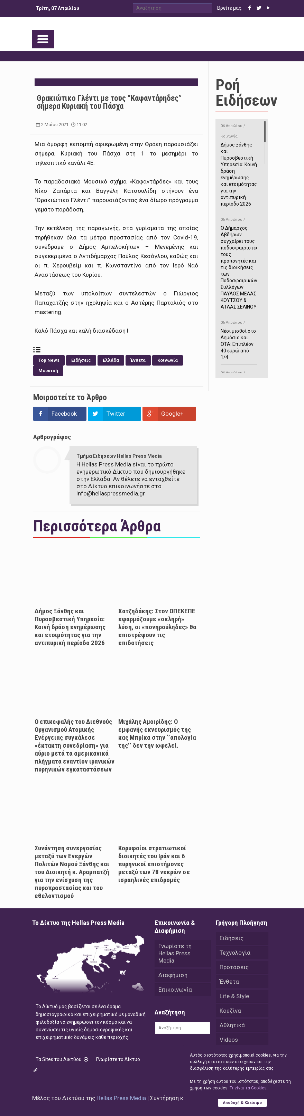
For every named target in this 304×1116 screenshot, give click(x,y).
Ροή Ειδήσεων (246, 93)
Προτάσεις (234, 967)
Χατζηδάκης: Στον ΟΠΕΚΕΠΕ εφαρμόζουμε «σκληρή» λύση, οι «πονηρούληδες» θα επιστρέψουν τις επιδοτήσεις (157, 627)
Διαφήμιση (172, 975)
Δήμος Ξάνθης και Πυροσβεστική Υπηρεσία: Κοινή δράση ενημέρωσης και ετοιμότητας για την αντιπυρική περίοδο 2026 (70, 627)
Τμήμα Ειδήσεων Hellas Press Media (119, 456)
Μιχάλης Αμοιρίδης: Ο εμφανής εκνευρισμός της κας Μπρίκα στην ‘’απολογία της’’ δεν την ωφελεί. (157, 733)
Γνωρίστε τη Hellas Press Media (175, 953)
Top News (48, 360)
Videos (229, 1039)
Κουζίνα (230, 1010)
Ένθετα (138, 360)
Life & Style (234, 996)
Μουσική (48, 370)
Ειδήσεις (81, 360)
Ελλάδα (111, 360)
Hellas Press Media (121, 1098)
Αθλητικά (232, 1025)
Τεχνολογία (235, 952)
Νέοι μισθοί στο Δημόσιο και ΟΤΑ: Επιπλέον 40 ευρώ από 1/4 (239, 339)
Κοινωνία (167, 360)
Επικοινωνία (175, 989)
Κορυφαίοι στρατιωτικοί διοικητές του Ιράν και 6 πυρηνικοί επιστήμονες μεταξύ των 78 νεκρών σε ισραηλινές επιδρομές (154, 864)
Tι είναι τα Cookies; (248, 1088)
